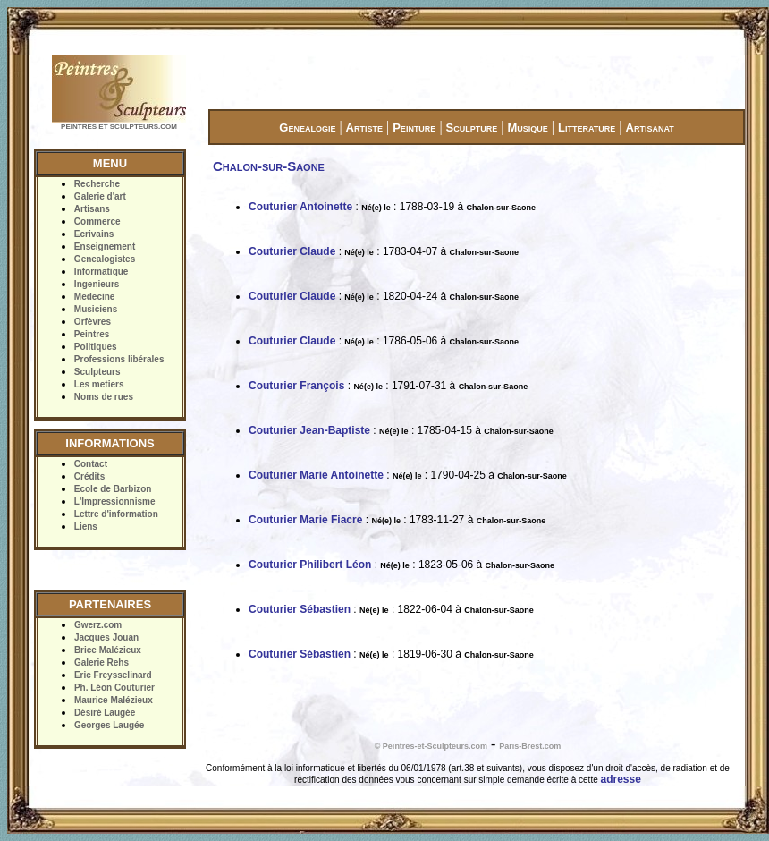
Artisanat (650, 127)
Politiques (95, 347)
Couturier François (296, 385)
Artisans (92, 209)
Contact (90, 464)
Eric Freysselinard (113, 675)
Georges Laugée (109, 725)
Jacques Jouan (106, 637)
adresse (621, 779)
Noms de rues (103, 397)
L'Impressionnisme (115, 501)
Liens (85, 526)
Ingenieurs (97, 284)
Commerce (97, 221)
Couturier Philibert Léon (310, 564)
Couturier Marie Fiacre (305, 520)
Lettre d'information (116, 514)
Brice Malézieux (107, 650)
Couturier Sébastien (300, 609)
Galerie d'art (100, 196)
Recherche (97, 184)
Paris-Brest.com (530, 746)
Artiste (364, 127)
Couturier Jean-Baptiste (309, 430)
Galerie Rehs (101, 662)
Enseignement (104, 246)
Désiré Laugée (104, 713)
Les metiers (99, 384)
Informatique (101, 271)
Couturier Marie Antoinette (316, 475)
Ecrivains (94, 234)
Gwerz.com (98, 625)
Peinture (414, 127)
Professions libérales (119, 359)
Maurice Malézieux (113, 700)
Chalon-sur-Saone (501, 207)
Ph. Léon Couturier (114, 687)
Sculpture (472, 127)
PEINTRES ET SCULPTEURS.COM (119, 127)
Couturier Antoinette (300, 206)
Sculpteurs (97, 372)
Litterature (586, 127)
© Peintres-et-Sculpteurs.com (431, 746)
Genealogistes (104, 259)
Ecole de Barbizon (113, 489)
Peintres (91, 334)
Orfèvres (92, 322)
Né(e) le (376, 207)
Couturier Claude (292, 251)
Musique (527, 127)
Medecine (94, 297)
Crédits (89, 476)
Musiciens (95, 309)
